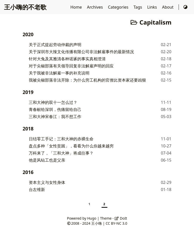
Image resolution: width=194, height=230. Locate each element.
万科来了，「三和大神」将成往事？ (61, 153)
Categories (118, 7)
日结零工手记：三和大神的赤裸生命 (61, 139)
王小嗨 (96, 223)
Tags (138, 7)
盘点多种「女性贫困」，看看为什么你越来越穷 (71, 146)
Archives (95, 7)
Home (76, 7)
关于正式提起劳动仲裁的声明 (55, 44)
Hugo (91, 218)
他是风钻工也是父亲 (47, 160)
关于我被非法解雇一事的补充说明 (59, 73)
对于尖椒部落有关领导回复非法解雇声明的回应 (71, 66)
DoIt (120, 218)
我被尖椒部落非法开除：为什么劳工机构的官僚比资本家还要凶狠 (87, 80)
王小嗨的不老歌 (25, 7)
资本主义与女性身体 (47, 182)
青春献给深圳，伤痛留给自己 (55, 109)
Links (152, 7)
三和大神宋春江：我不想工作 (55, 116)
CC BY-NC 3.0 (116, 223)
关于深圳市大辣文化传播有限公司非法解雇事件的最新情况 (81, 51)
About (168, 7)
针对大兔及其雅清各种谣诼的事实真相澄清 (67, 59)
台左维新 (37, 189)
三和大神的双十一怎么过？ (53, 102)
